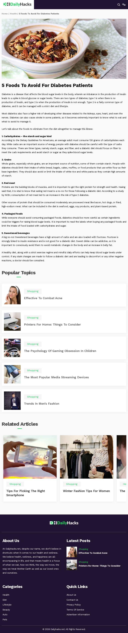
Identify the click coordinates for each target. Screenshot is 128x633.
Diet (4, 599)
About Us (71, 594)
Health (13, 14)
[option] (30, 469)
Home (5, 14)
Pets (4, 619)
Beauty (6, 609)
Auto (5, 614)
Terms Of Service (75, 609)
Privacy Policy (73, 604)
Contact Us (72, 599)
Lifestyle (6, 604)
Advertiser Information (78, 614)
